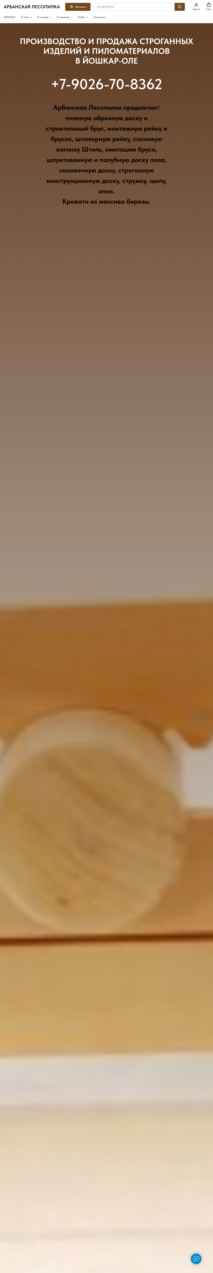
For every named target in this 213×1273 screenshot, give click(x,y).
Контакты (99, 17)
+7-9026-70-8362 (106, 84)
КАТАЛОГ (10, 17)
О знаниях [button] (63, 17)
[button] (196, 6)
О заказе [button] (43, 17)
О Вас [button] (82, 17)
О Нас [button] (25, 17)
